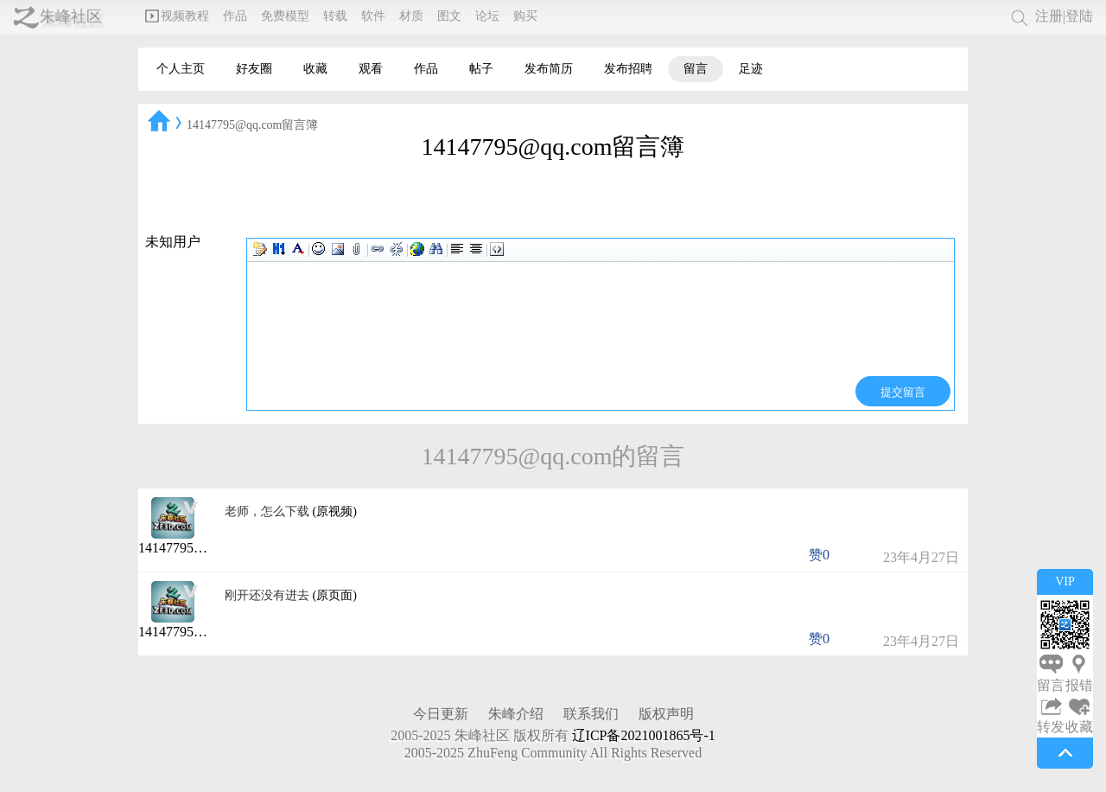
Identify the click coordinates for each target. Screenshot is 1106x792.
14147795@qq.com (192, 547)
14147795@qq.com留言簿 (253, 124)
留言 (695, 68)
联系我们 (591, 713)
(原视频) (335, 511)
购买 (525, 16)
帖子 (481, 68)
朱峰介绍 (515, 713)
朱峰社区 (71, 16)
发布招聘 (628, 68)
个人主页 (180, 68)
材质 (411, 16)
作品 (235, 16)
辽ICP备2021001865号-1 (643, 735)
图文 (449, 16)
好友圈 (254, 68)
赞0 (819, 554)
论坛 (487, 16)
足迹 (751, 68)
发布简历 (548, 68)
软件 (373, 16)
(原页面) (335, 595)
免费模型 (285, 16)
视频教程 (177, 16)
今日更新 (440, 713)
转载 (335, 16)
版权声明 (666, 713)
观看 (371, 68)
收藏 (315, 68)
